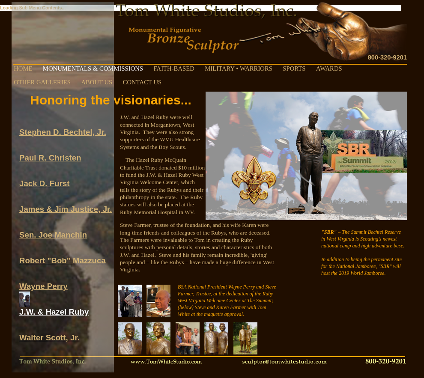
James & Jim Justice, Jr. (65, 205)
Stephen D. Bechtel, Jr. (62, 128)
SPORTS (294, 68)
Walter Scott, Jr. (49, 333)
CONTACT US (142, 82)
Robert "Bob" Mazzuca (62, 256)
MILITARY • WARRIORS (238, 68)
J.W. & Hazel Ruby (54, 308)
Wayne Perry (43, 282)
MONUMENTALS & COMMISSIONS (93, 68)
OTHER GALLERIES (42, 82)
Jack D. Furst (44, 179)
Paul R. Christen (50, 154)
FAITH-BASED (173, 68)
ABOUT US (96, 82)
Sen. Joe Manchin (53, 231)
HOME (23, 68)
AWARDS (329, 68)
